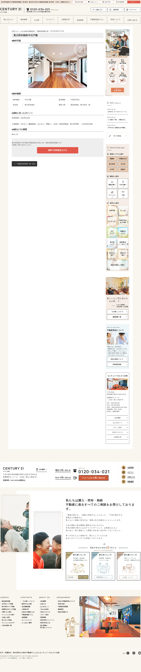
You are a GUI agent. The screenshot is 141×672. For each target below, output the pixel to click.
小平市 (112, 169)
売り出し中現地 (7, 620)
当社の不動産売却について (66, 601)
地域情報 (24, 617)
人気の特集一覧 (7, 625)
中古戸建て (123, 185)
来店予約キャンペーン (47, 620)
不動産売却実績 (63, 606)
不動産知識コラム (27, 615)
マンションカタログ (8, 623)
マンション (112, 195)
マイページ (132, 10)
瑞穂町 (112, 159)
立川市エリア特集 (7, 604)
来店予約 (116, 10)
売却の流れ (61, 604)
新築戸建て (112, 185)
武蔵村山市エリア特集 (9, 609)
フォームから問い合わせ (93, 478)
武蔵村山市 (123, 159)
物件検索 (71, 577)
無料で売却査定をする (57, 150)
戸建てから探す (7, 612)
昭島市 (123, 169)
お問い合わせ (132, 20)
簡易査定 (61, 609)
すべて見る (117, 136)
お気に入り (99, 10)
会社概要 (117, 418)
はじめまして (117, 423)
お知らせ (43, 604)
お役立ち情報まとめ (28, 612)
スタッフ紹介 (117, 427)
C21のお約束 (44, 609)
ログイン (130, 472)
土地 (123, 195)
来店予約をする (45, 623)
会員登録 (80, 20)
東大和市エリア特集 (8, 606)
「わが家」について (28, 601)
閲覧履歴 (130, 481)
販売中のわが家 (27, 604)
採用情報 (43, 617)
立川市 (123, 164)
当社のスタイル (117, 432)
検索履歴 (120, 2)
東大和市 (112, 164)
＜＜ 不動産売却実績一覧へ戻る (24, 164)
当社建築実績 (26, 606)
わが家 (36, 20)
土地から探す (6, 617)
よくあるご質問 (27, 623)
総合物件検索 (6, 601)
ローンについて (27, 620)
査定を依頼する (63, 612)
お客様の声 (117, 437)
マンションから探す (8, 615)
